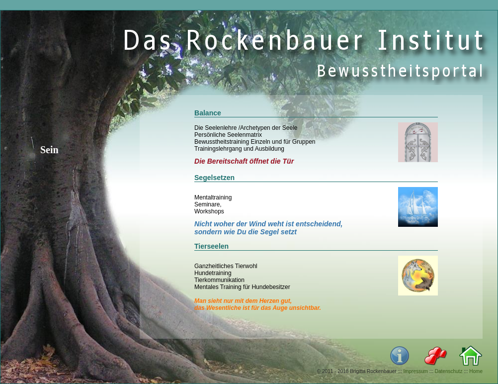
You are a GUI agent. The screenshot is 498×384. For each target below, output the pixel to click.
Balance (207, 113)
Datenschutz (449, 371)
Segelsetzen (214, 178)
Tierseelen (211, 246)
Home (476, 371)
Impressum (415, 371)
